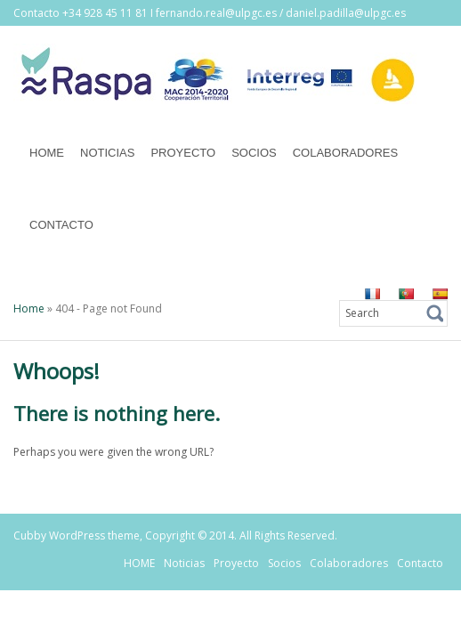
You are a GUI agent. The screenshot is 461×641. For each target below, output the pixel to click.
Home (28, 308)
